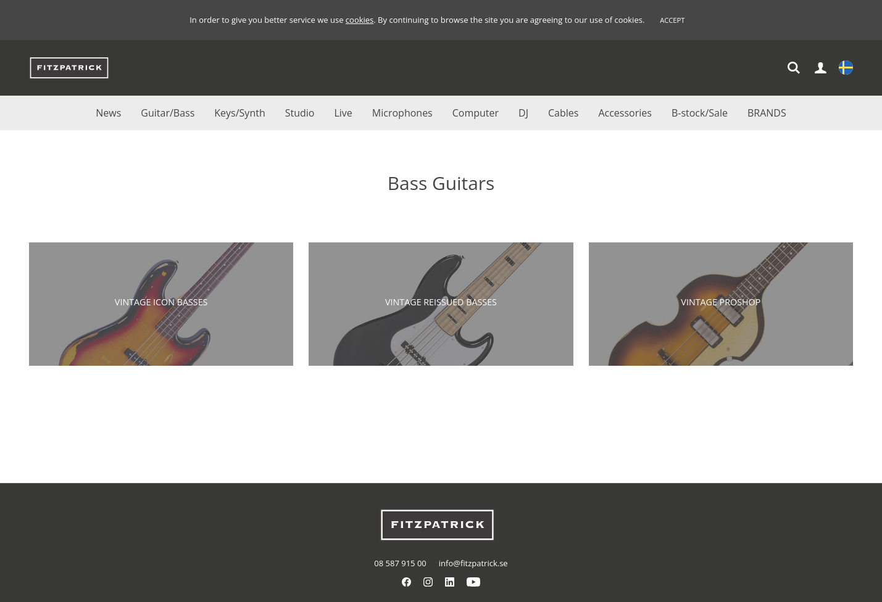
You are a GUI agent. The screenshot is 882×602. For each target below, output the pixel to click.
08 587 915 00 (400, 563)
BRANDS (766, 113)
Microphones (402, 113)
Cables (563, 113)
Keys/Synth (239, 113)
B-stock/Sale (700, 113)
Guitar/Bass (167, 113)
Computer (475, 113)
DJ (523, 113)
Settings (846, 69)
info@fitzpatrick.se (473, 563)
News (108, 113)
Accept (672, 20)
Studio (300, 113)
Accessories (625, 113)
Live (343, 113)
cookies (359, 19)
